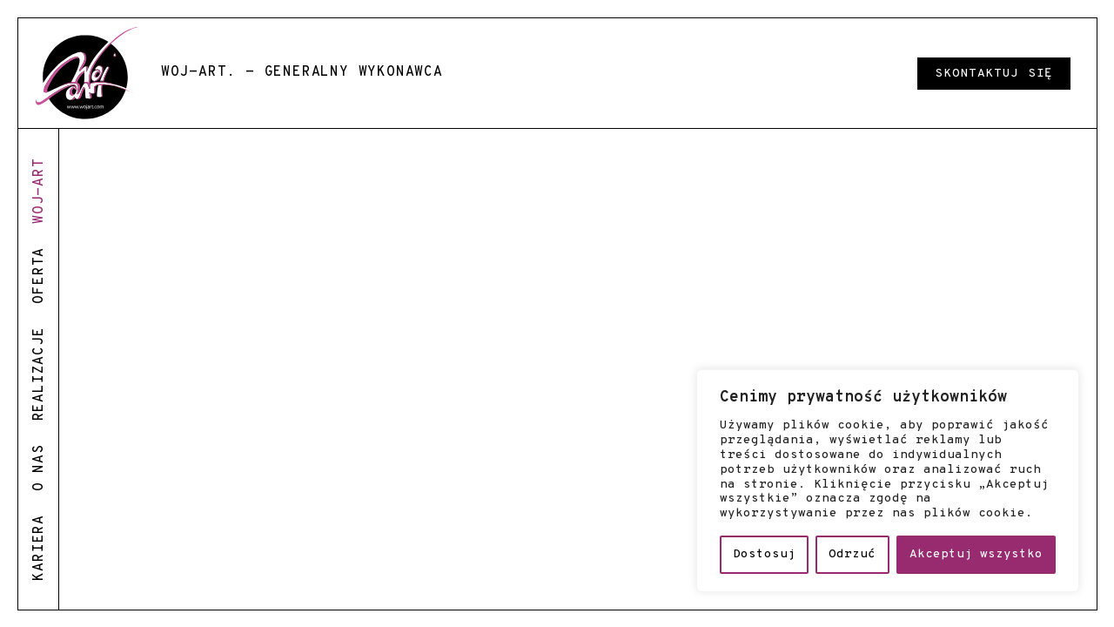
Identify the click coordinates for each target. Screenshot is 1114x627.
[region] (887, 480)
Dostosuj (764, 554)
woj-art (39, 191)
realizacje (39, 374)
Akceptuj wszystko (976, 554)
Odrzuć (852, 554)
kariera (39, 548)
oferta (39, 275)
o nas (39, 467)
